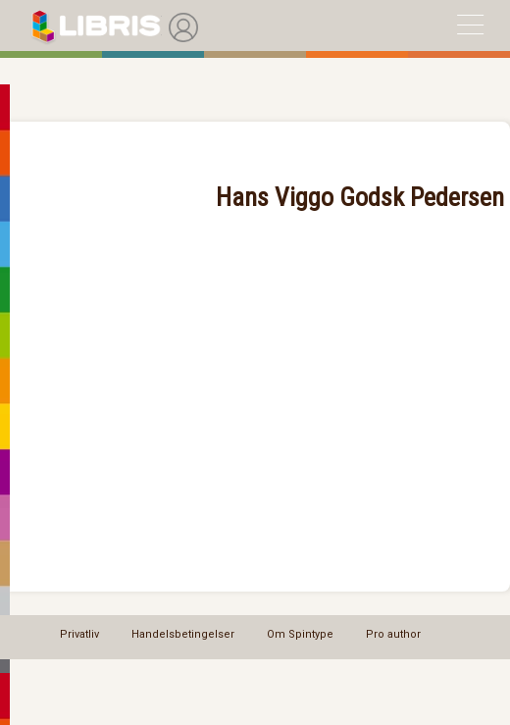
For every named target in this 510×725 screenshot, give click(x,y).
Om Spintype (300, 634)
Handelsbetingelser (182, 634)
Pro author (393, 634)
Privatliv (79, 634)
